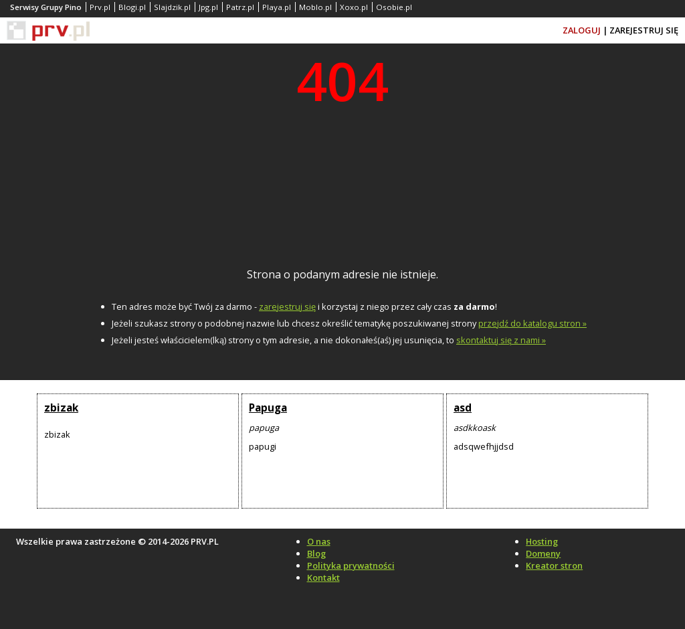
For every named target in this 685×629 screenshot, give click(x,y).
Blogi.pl (132, 7)
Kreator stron (554, 565)
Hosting (542, 541)
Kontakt (323, 577)
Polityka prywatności (351, 565)
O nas (318, 541)
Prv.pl (100, 7)
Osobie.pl (394, 7)
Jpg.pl (208, 7)
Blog (316, 553)
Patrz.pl (240, 7)
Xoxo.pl (354, 7)
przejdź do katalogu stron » (532, 323)
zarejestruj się (287, 306)
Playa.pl (276, 7)
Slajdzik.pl (172, 7)
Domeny (543, 553)
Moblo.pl (315, 7)
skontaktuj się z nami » (501, 340)
